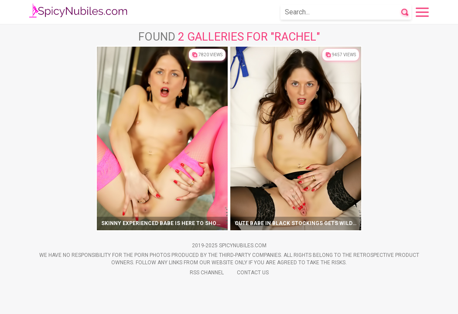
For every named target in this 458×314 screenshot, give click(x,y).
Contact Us (253, 273)
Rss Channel (207, 273)
